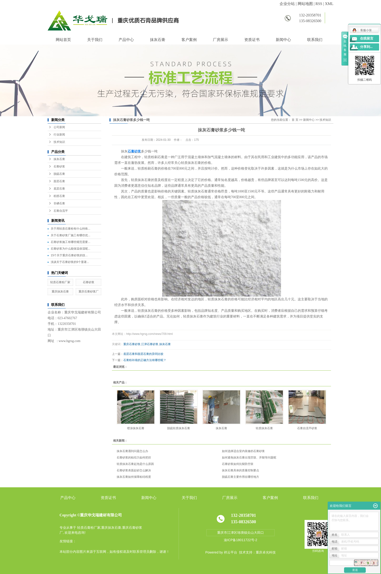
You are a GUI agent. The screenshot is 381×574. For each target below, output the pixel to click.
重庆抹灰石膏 (60, 291)
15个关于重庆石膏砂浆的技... (69, 255)
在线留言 (366, 38)
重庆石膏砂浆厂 (89, 291)
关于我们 (94, 40)
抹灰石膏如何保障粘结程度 (134, 476)
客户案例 (189, 40)
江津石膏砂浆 (149, 344)
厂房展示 (220, 40)
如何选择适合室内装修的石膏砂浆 (243, 451)
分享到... (366, 47)
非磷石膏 (59, 203)
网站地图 (305, 4)
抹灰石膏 (157, 40)
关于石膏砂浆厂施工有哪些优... (70, 235)
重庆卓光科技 (266, 552)
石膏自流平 (61, 210)
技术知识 (59, 142)
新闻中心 (283, 40)
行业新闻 (59, 134)
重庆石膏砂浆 (131, 344)
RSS (319, 4)
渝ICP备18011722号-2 (240, 540)
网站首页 (63, 40)
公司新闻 (59, 127)
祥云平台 (230, 552)
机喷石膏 (59, 196)
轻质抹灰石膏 (264, 428)
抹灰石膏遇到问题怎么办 (132, 451)
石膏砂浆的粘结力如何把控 (134, 457)
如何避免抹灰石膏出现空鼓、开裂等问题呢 (249, 457)
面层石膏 (59, 181)
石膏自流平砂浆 (307, 428)
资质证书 (252, 40)
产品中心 (126, 40)
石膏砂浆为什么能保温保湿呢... (70, 248)
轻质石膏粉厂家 (60, 282)
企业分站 (287, 4)
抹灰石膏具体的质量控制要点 (240, 470)
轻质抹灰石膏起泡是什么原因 (135, 464)
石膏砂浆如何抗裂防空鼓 (237, 464)
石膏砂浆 (59, 166)
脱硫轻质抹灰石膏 (178, 428)
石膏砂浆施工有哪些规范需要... (70, 242)
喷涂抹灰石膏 (135, 428)
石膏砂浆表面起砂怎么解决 (134, 470)
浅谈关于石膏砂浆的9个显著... (70, 262)
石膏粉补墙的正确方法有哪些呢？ (144, 360)
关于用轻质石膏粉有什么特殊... (70, 228)
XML (329, 4)
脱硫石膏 (59, 174)
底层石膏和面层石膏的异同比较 (143, 354)
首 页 (295, 119)
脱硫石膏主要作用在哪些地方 (240, 476)
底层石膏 (59, 188)
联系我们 (314, 40)
